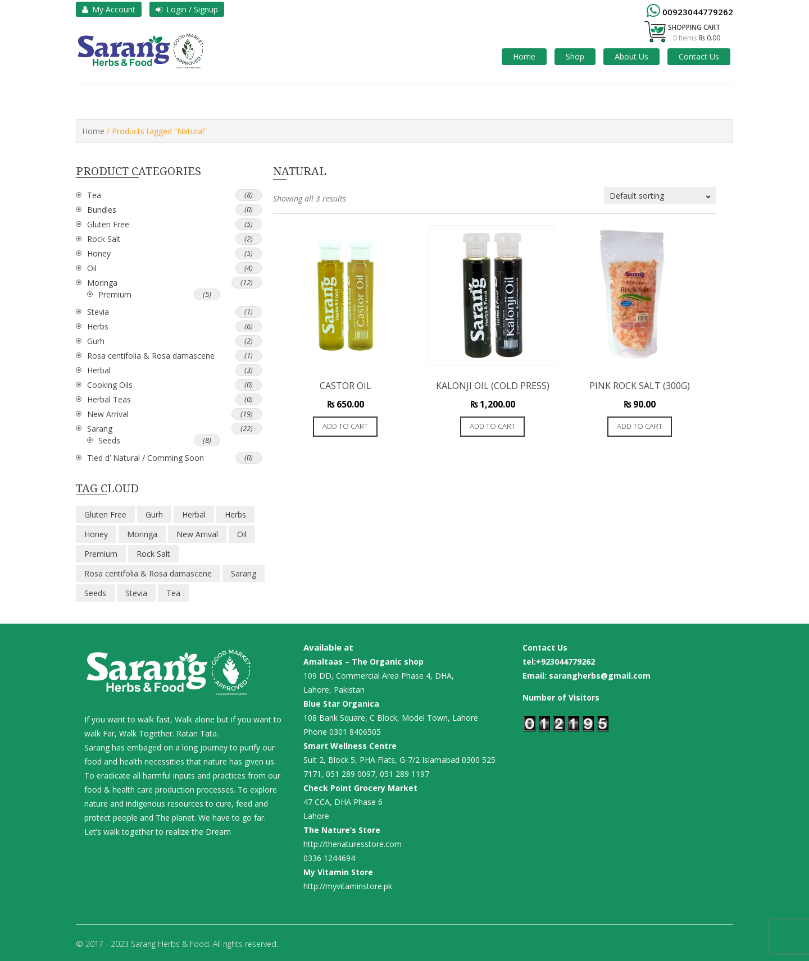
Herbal (99, 370)
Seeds (109, 440)
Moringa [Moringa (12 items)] (142, 534)
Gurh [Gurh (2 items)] (154, 514)
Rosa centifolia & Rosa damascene (151, 355)
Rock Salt (104, 239)
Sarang (99, 428)
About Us (631, 56)
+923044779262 (565, 661)
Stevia (98, 311)
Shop (575, 56)
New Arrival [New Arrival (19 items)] (197, 534)
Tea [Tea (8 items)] (173, 593)
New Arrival (108, 414)
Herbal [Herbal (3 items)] (194, 514)
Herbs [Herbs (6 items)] (235, 514)
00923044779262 (697, 11)
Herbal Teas (109, 399)
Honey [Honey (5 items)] (96, 534)
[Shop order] (660, 195)
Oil (92, 268)
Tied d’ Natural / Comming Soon (145, 457)
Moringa (102, 282)
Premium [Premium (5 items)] (100, 553)
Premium (114, 294)
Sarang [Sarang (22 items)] (243, 573)
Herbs (97, 326)
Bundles (101, 209)
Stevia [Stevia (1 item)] (136, 593)
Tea (94, 195)
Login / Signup (187, 9)
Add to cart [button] (345, 426)
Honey (99, 253)
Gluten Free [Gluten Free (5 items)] (105, 514)
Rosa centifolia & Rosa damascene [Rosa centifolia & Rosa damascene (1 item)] (148, 573)
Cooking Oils (110, 384)
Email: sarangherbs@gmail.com (586, 675)
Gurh (95, 341)
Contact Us (699, 56)
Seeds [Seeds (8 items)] (95, 593)
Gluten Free (108, 224)
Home (524, 56)
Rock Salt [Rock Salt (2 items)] (153, 553)
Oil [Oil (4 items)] (242, 534)
